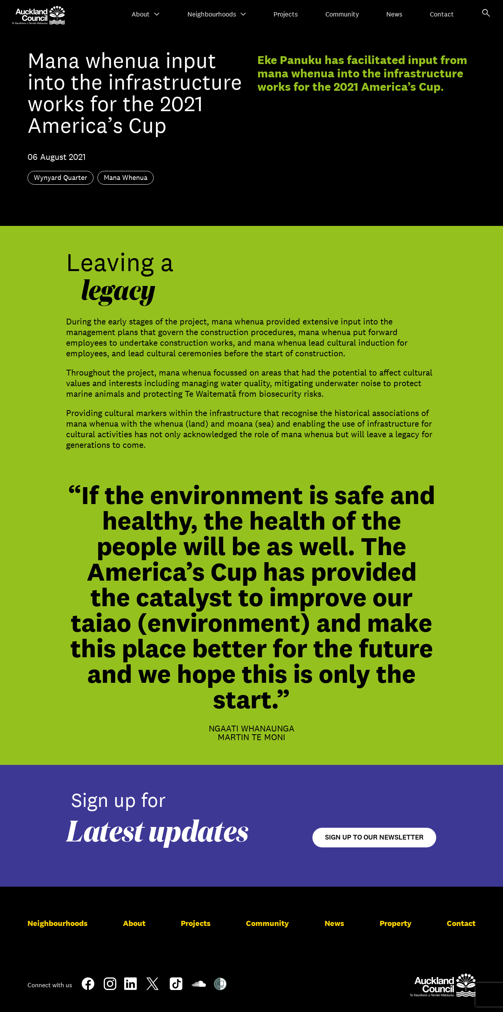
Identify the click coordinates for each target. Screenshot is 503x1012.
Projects (286, 14)
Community (342, 14)
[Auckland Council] (442, 985)
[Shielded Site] (220, 987)
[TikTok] (176, 988)
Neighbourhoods (216, 14)
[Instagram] (110, 987)
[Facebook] (88, 988)
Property (395, 923)
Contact (442, 14)
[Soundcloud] (199, 988)
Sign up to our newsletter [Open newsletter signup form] (374, 837)
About (146, 14)
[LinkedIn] (130, 987)
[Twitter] (152, 988)
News (394, 14)
